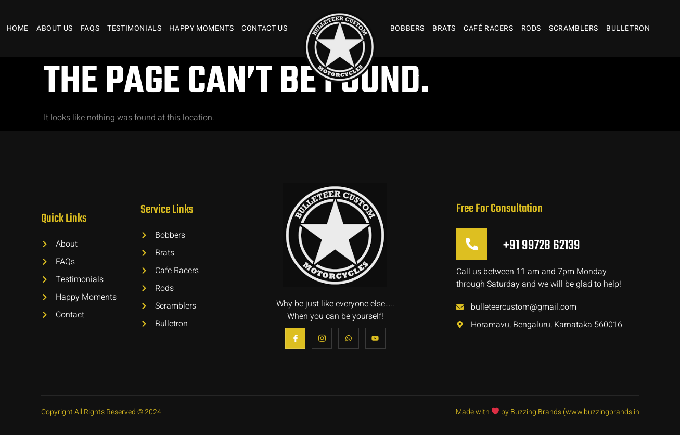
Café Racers (489, 28)
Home (18, 28)
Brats (444, 28)
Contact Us (264, 28)
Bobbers (407, 28)
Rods (531, 28)
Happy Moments (201, 28)
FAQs (90, 28)
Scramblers (573, 28)
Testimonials (134, 28)
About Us (54, 28)
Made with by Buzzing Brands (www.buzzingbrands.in (547, 411)
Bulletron (628, 28)
